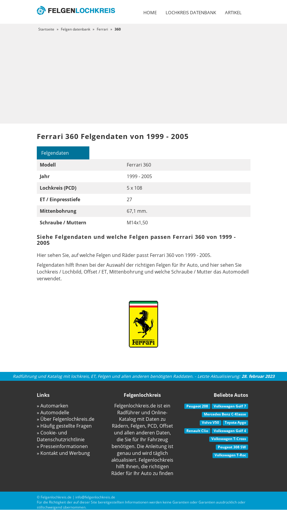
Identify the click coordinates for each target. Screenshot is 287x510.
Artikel (233, 12)
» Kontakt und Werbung (63, 453)
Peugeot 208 (197, 406)
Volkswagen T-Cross (228, 438)
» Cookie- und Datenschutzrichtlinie (61, 436)
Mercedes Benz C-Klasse (225, 414)
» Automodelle (53, 412)
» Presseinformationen (62, 446)
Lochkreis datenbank (191, 12)
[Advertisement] (143, 76)
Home (150, 12)
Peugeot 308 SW (232, 447)
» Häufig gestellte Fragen (64, 426)
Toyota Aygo (235, 422)
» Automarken (52, 405)
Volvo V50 (210, 422)
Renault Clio (197, 430)
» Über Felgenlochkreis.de (65, 419)
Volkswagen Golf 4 (230, 430)
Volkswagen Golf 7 (230, 406)
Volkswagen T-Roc (230, 455)
